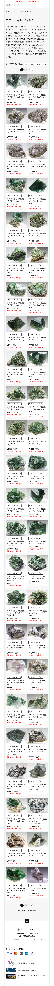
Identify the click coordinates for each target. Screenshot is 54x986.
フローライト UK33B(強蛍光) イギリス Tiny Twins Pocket (37, 444)
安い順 (39, 64)
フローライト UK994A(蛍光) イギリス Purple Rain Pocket (36, 647)
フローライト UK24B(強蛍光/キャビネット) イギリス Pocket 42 (15, 543)
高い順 (45, 64)
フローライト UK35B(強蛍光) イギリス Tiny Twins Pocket (37, 409)
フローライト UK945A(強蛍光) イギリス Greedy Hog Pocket (16, 821)
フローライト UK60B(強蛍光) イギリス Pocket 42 (15, 200)
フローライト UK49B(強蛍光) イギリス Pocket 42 (15, 304)
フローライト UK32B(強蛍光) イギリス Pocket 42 (15, 477)
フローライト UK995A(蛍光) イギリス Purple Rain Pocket (15, 647)
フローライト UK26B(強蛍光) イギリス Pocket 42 (37, 510)
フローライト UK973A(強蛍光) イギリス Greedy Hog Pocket (37, 717)
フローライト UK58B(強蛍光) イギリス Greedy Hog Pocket (37, 201)
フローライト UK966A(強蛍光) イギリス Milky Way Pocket (37, 751)
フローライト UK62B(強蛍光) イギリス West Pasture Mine (37, 166)
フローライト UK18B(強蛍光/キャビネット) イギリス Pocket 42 (15, 578)
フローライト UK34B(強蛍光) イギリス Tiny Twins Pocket (15, 444)
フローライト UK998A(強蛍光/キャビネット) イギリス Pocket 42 (37, 613)
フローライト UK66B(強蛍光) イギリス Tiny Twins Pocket (37, 97)
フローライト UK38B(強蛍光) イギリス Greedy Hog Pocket (37, 374)
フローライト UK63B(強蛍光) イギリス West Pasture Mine (16, 166)
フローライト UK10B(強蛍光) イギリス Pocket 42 (36, 577)
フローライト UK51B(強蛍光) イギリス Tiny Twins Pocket (15, 270)
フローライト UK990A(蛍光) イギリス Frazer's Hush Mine (16, 682)
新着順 (27, 64)
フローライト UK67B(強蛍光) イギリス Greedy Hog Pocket (15, 97)
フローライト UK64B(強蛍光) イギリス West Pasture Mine (37, 131)
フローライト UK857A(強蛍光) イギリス (37, 889)
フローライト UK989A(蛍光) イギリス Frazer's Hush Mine (37, 682)
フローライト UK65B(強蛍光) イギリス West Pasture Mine (16, 131)
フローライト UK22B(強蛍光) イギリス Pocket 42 (37, 542)
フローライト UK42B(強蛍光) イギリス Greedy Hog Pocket (37, 340)
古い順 (33, 64)
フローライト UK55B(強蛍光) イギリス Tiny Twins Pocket (37, 235)
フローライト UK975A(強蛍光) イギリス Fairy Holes (16, 716)
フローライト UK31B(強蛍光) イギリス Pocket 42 (36, 477)
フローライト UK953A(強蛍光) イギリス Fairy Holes (37, 785)
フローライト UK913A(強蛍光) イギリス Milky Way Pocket (37, 855)
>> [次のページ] (31, 69)
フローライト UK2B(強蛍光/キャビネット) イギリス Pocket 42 (16, 613)
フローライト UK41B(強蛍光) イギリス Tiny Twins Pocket (15, 374)
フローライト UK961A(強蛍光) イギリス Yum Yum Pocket (16, 786)
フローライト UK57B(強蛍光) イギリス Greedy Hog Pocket (15, 235)
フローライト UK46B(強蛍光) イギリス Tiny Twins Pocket (37, 305)
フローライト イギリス (14, 92)
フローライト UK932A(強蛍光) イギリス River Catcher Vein (16, 855)
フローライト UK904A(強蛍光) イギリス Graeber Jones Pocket (16, 890)
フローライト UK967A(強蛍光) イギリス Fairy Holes (16, 750)
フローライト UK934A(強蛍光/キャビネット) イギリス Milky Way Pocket (37, 821)
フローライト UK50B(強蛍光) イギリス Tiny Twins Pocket (37, 270)
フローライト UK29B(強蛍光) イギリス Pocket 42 (15, 510)
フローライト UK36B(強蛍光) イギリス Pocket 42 (15, 408)
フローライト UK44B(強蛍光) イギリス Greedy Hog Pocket (15, 340)
